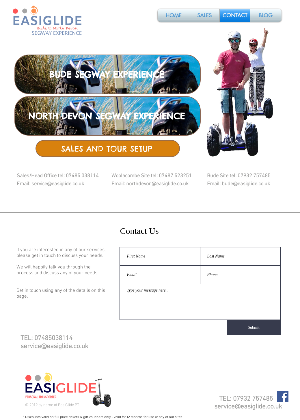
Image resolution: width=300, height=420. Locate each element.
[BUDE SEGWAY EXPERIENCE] (107, 74)
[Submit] (254, 327)
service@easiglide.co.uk (54, 346)
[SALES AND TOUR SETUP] (108, 148)
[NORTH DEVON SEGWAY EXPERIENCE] (107, 116)
